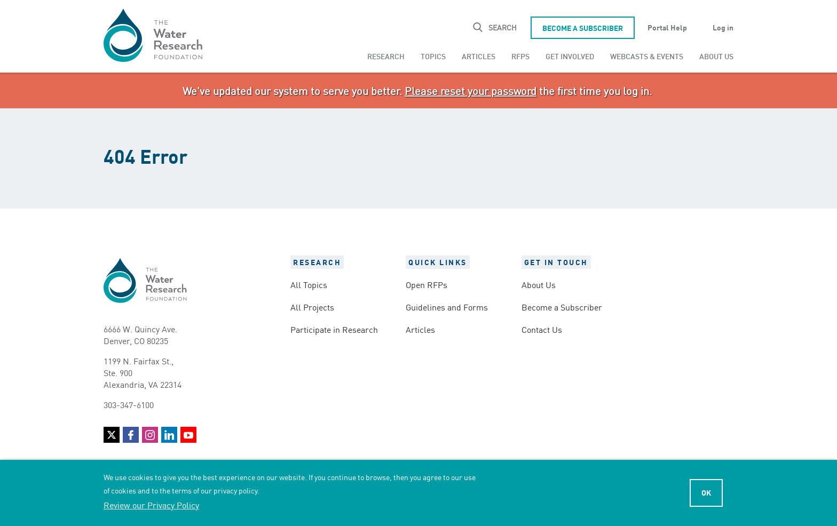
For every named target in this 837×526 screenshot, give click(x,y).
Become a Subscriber (582, 27)
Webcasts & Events (646, 56)
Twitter (112, 435)
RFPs (520, 56)
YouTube (188, 435)
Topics (433, 56)
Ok (706, 492)
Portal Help (667, 27)
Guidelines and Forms (447, 306)
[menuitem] (386, 56)
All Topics (308, 284)
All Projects (312, 306)
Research (386, 56)
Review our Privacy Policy (151, 504)
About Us (716, 56)
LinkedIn (169, 435)
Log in (723, 27)
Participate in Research (334, 329)
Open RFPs (426, 284)
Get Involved (570, 56)
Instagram (150, 435)
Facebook (131, 435)
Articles (478, 56)
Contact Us (542, 329)
